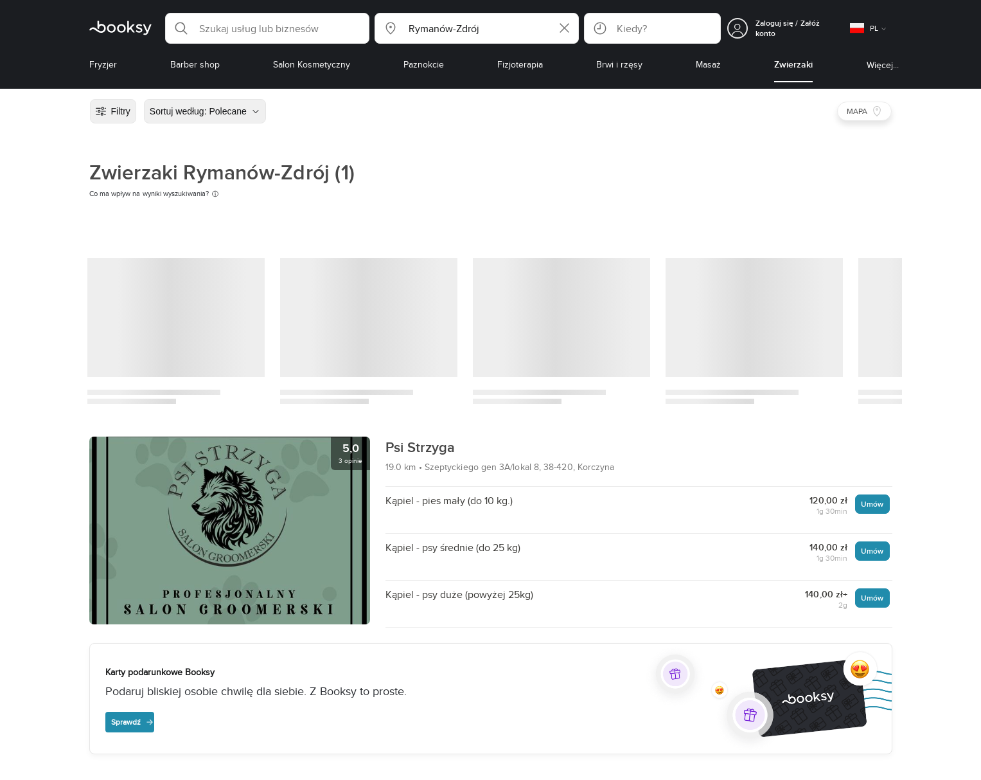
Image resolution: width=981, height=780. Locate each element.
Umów (872, 503)
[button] (267, 28)
